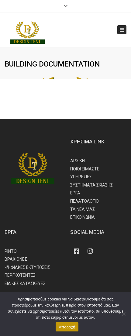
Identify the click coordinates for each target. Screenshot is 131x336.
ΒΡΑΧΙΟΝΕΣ (16, 259)
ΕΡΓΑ (75, 192)
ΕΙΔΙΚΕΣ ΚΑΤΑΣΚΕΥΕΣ (25, 283)
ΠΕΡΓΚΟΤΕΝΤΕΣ (20, 275)
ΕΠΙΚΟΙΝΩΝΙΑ (82, 217)
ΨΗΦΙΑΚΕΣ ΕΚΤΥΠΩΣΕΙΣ (27, 267)
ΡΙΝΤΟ (11, 251)
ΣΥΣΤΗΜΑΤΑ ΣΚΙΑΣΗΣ (91, 185)
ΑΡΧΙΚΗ (77, 160)
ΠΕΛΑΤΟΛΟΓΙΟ (84, 201)
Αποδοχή (67, 327)
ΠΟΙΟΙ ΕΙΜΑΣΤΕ (84, 168)
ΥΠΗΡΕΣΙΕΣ (81, 176)
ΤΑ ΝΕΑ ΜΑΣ (82, 209)
